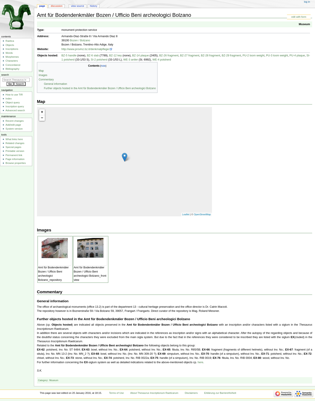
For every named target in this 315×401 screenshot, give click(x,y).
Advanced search (15, 110)
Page (42, 6)
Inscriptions (11, 49)
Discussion (56, 6)
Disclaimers (191, 393)
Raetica (9, 41)
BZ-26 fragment (168, 55)
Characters (11, 60)
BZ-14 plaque (140, 55)
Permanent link (13, 155)
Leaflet (185, 214)
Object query (12, 102)
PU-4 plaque (297, 55)
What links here (14, 139)
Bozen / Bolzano (80, 40)
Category (42, 380)
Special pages (13, 147)
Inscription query (14, 106)
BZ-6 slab (93, 55)
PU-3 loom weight (277, 55)
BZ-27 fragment (189, 55)
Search (5, 74)
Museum (304, 24)
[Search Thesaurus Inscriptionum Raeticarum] (16, 80)
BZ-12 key (115, 55)
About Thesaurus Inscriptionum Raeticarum (154, 393)
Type (40, 29)
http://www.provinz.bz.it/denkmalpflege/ (85, 49)
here (200, 362)
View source (77, 6)
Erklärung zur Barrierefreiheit (220, 393)
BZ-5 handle (69, 55)
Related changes (14, 143)
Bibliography (12, 69)
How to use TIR (14, 94)
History (93, 6)
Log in (307, 1)
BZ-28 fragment (210, 55)
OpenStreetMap (202, 214)
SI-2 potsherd (99, 59)
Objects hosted (47, 55)
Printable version (14, 151)
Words (9, 53)
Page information (14, 159)
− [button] (42, 118)
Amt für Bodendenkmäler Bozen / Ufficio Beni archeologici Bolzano (137, 319)
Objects (9, 45)
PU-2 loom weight (253, 55)
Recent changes (14, 121)
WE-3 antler (130, 59)
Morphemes (12, 57)
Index (8, 98)
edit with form (298, 17)
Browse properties (15, 163)
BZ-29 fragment (231, 55)
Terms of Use (116, 393)
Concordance (12, 65)
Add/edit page (13, 124)
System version (14, 128)
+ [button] (42, 112)
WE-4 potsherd (161, 59)
